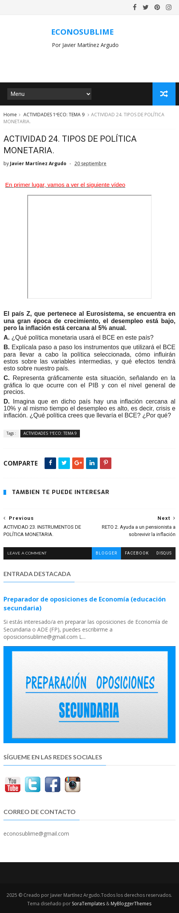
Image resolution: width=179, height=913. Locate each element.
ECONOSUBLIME (82, 32)
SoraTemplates (88, 903)
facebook (137, 553)
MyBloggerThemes (131, 903)
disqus (164, 553)
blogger (106, 553)
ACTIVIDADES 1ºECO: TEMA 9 (54, 114)
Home (10, 114)
